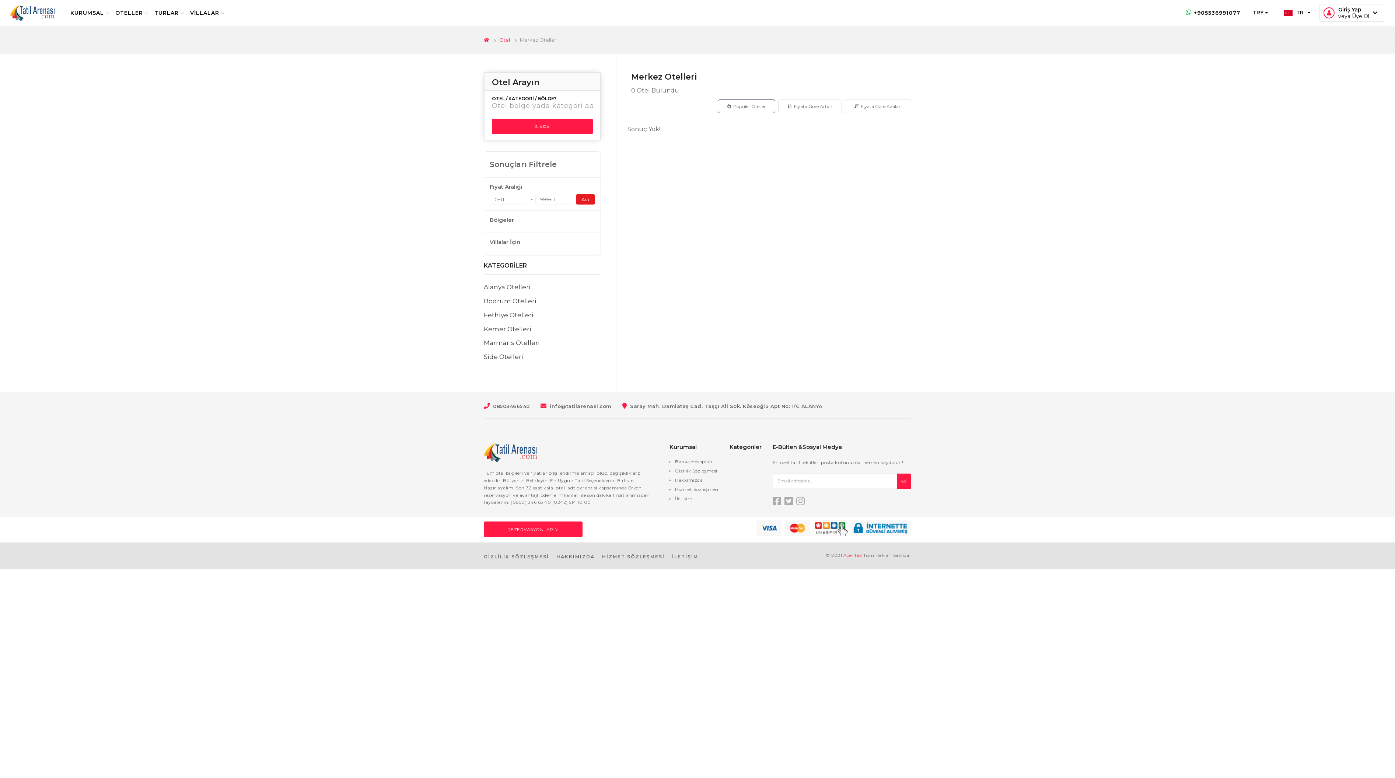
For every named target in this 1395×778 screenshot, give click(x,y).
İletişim (683, 498)
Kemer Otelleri (507, 329)
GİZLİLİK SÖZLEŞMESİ (516, 556)
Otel (504, 40)
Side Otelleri (503, 356)
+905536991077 (1208, 13)
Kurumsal (94, 13)
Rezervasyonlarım (533, 529)
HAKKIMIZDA (575, 556)
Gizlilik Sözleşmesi (696, 471)
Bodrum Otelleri (510, 301)
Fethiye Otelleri (509, 315)
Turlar (174, 13)
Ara (542, 126)
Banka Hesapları (694, 461)
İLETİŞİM (685, 556)
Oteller (136, 13)
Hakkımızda (689, 480)
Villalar (212, 13)
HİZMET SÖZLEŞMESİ (633, 556)
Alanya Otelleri (507, 287)
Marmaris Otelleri (512, 342)
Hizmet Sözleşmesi (697, 489)
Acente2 (852, 555)
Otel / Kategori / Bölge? (524, 99)
